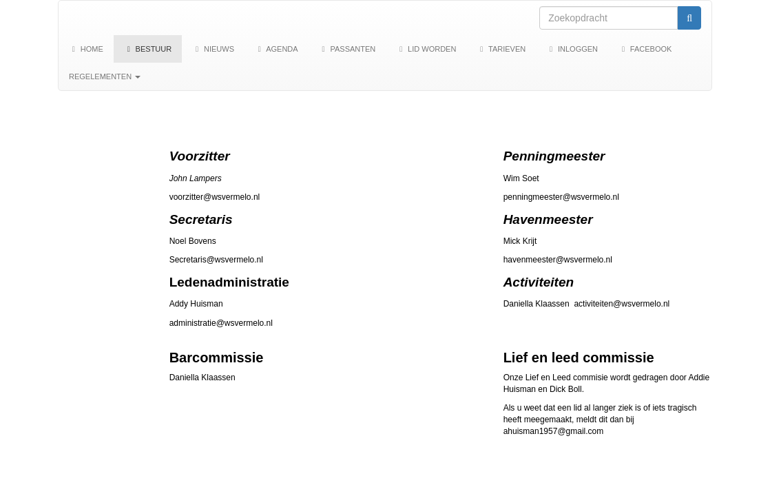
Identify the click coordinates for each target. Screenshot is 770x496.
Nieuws (213, 49)
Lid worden (426, 49)
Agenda (276, 49)
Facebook (645, 49)
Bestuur (147, 49)
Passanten (347, 49)
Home (86, 49)
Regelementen (105, 76)
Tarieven (501, 49)
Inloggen (572, 49)
